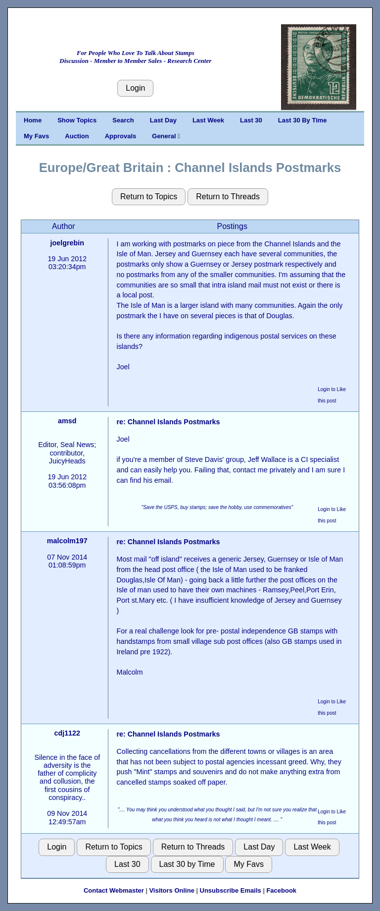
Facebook (281, 890)
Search (123, 120)
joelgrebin (67, 243)
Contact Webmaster (114, 890)
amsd (67, 421)
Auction (77, 136)
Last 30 (251, 120)
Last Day (163, 120)
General (166, 136)
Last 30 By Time (302, 120)
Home (33, 120)
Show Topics (76, 120)
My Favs (36, 136)
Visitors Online (171, 890)
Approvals (121, 136)
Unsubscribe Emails (230, 890)
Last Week (208, 120)
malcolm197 (67, 541)
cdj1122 (67, 733)
